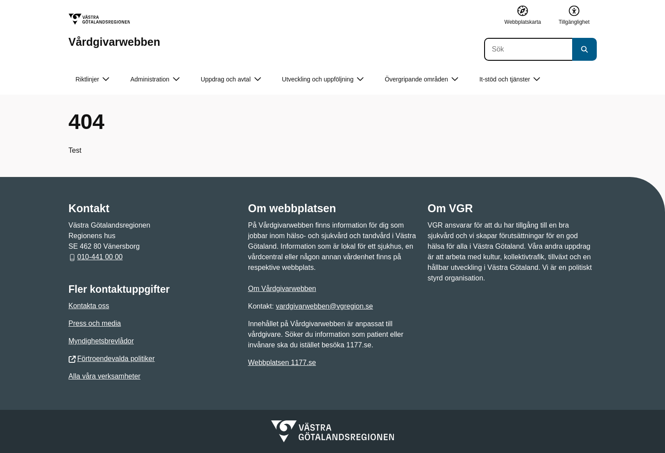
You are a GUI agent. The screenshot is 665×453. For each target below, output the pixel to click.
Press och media (95, 323)
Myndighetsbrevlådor (101, 341)
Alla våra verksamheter (105, 376)
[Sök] (528, 49)
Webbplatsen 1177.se (282, 362)
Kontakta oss (89, 305)
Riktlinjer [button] (93, 79)
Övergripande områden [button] (421, 79)
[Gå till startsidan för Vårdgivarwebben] (114, 31)
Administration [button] (155, 79)
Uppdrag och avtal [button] (231, 79)
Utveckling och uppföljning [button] (323, 79)
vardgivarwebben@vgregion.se (324, 306)
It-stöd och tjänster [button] (509, 79)
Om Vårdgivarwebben (282, 288)
